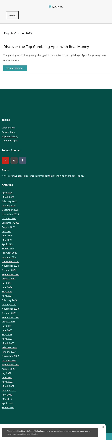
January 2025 (9, 257)
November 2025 (10, 214)
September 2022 (10, 364)
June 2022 (7, 377)
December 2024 (10, 261)
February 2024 (9, 300)
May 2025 (7, 239)
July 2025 (6, 231)
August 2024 (8, 278)
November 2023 (10, 308)
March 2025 (8, 248)
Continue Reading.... (16, 69)
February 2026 (9, 201)
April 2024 (7, 295)
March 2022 (8, 386)
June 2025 (7, 235)
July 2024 (6, 282)
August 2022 (8, 368)
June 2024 (7, 287)
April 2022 (7, 381)
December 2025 (10, 209)
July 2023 (6, 325)
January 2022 (9, 390)
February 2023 (9, 347)
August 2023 (8, 321)
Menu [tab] (12, 15)
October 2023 (9, 312)
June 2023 (7, 330)
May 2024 (7, 291)
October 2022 (9, 360)
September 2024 (10, 274)
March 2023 (8, 343)
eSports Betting (10, 136)
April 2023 (7, 338)
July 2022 (6, 373)
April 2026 (7, 192)
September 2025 (10, 222)
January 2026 (9, 205)
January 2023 (9, 351)
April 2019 (7, 403)
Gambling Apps (10, 140)
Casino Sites (8, 131)
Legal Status (8, 127)
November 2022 (10, 355)
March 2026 (8, 196)
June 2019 (7, 394)
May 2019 (7, 398)
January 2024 (9, 304)
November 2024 (10, 265)
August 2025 (8, 226)
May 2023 (7, 334)
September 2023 (10, 317)
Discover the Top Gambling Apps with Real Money (46, 46)
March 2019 (8, 407)
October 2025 (9, 218)
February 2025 (9, 252)
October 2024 (9, 269)
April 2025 (7, 244)
